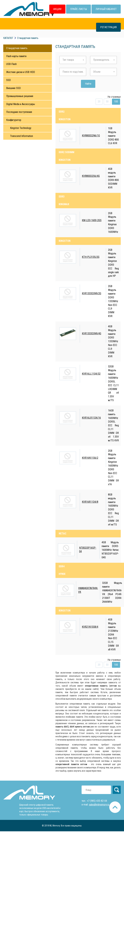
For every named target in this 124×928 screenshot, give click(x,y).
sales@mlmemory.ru (99, 804)
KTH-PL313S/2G (90, 256)
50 (107, 101)
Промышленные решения (19, 96)
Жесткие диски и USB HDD (20, 72)
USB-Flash (11, 64)
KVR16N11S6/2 (90, 457)
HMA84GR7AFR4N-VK (88, 590)
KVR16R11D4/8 (90, 501)
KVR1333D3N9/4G (91, 333)
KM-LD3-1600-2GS (91, 220)
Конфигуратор (13, 120)
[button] (72, 60)
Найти (88, 83)
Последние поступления (19, 112)
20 (99, 101)
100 (116, 101)
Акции (57, 9)
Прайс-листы (78, 9)
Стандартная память (16, 48)
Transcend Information (21, 136)
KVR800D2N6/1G (91, 135)
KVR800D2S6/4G (91, 175)
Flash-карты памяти (16, 56)
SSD (8, 80)
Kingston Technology (20, 128)
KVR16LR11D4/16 (91, 417)
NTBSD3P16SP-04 (87, 549)
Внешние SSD (13, 88)
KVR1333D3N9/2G (91, 293)
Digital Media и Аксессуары (20, 104)
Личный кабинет (106, 9)
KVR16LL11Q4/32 (91, 373)
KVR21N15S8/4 (90, 626)
